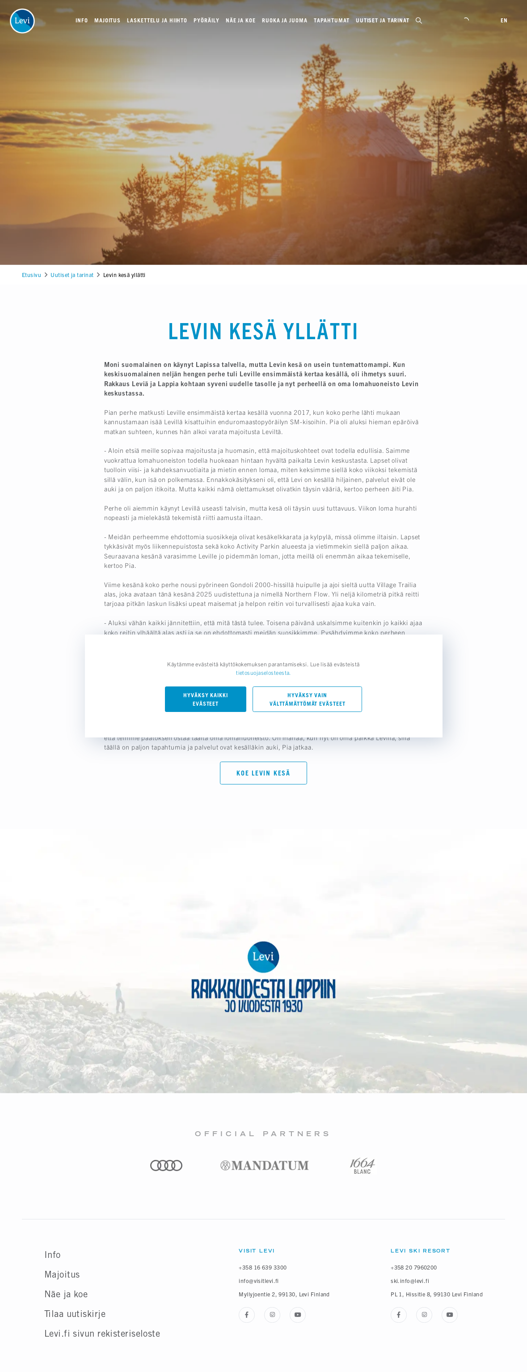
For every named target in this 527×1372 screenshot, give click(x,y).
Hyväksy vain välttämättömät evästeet (308, 699)
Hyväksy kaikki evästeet (205, 699)
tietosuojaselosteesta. (263, 672)
